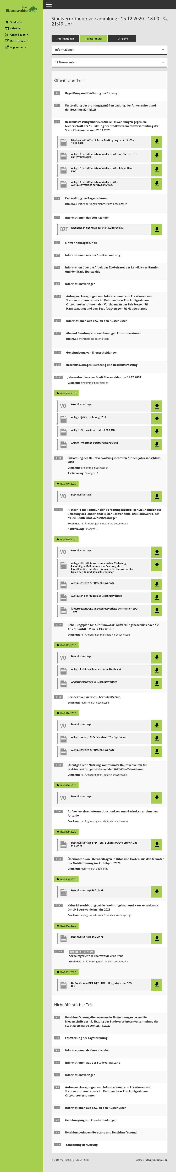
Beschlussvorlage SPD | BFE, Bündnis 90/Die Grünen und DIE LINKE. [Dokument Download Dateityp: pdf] (104, 844)
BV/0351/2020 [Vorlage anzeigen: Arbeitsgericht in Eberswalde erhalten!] (68, 972)
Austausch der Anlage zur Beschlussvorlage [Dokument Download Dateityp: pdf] (96, 595)
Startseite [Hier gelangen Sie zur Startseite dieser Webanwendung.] (13, 22)
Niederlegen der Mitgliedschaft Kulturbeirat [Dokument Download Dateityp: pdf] (97, 227)
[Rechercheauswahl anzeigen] (164, 19)
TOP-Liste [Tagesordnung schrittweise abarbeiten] (122, 38)
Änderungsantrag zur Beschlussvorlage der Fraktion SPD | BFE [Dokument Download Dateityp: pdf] (104, 610)
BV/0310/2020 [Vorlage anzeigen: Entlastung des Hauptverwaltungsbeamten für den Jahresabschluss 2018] (68, 483)
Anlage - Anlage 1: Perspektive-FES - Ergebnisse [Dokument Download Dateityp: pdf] (98, 737)
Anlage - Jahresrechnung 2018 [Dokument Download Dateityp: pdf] (88, 417)
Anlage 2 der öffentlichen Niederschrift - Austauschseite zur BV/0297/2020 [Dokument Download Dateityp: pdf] (104, 156)
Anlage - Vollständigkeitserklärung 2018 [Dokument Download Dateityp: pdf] (94, 443)
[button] (21, 35)
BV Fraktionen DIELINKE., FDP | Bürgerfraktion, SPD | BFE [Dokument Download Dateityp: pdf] (102, 985)
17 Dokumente (64, 62)
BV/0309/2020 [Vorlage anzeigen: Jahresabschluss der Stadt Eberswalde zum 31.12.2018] (68, 393)
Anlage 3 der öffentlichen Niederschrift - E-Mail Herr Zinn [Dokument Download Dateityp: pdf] (101, 170)
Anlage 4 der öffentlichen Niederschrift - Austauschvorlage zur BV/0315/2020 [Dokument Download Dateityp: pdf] (94, 184)
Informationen (65, 38)
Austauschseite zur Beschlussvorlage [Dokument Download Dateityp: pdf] (92, 583)
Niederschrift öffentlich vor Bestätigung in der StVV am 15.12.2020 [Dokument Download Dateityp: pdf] (103, 142)
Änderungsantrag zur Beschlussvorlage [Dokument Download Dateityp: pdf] (94, 682)
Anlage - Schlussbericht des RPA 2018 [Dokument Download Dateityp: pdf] (93, 430)
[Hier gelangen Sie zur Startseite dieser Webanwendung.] (21, 9)
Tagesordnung (93, 38)
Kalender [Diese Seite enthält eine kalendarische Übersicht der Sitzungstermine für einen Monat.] (13, 28)
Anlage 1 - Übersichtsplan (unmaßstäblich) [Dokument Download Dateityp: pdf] (96, 669)
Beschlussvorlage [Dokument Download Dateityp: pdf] (81, 404)
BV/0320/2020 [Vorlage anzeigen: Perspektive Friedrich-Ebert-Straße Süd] (68, 713)
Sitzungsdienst (156, 1159)
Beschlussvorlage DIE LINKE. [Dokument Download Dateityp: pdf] (87, 890)
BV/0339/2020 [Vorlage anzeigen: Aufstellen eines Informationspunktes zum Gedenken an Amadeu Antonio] (68, 831)
